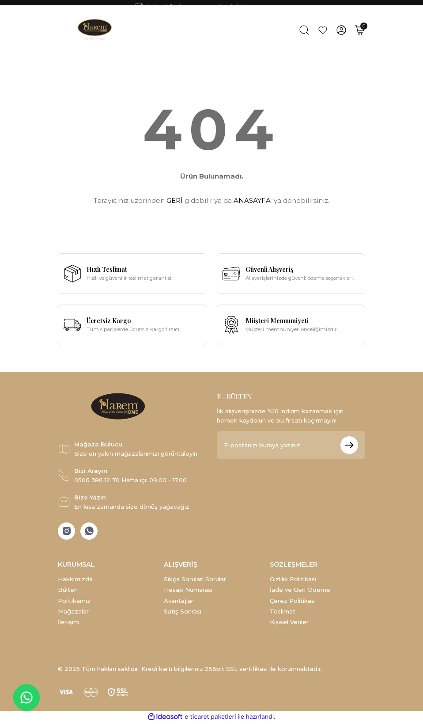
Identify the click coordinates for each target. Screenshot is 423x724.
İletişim (68, 622)
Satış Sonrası (182, 612)
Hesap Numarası (188, 590)
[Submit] (349, 445)
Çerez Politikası (293, 601)
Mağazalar (73, 612)
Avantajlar (178, 601)
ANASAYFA (252, 200)
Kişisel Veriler (289, 622)
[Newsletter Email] (291, 445)
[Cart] (360, 30)
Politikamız (74, 601)
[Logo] (96, 30)
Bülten (68, 590)
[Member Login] (341, 30)
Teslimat (282, 612)
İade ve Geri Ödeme (300, 590)
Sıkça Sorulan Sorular (195, 579)
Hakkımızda (75, 579)
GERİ (174, 200)
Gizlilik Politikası (293, 579)
